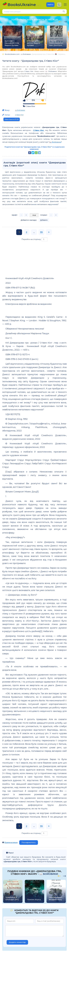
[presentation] (60, 21)
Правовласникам (11, 842)
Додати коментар (17, 942)
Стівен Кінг (28, 71)
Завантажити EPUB (12, 119)
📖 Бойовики (51, 71)
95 (41, 232)
